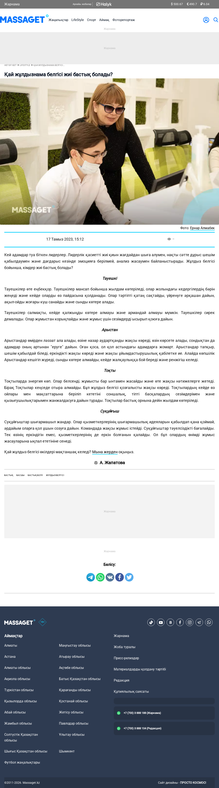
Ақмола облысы (17, 679)
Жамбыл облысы (18, 723)
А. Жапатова (109, 462)
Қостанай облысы (73, 701)
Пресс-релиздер (126, 658)
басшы (20, 475)
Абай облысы (15, 712)
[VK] (170, 622)
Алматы (10, 645)
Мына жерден (105, 452)
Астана (10, 657)
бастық (8, 475)
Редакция (121, 680)
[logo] (24, 20)
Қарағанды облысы (75, 690)
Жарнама (12, 4)
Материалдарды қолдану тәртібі (140, 669)
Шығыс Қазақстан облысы (25, 751)
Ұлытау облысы (71, 735)
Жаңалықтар (58, 20)
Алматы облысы (17, 668)
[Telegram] (199, 622)
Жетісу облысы (71, 712)
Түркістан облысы (19, 690)
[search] (215, 19)
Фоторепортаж (123, 20)
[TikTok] (151, 622)
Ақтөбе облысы (71, 668)
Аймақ (104, 20)
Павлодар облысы (73, 723)
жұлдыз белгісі (55, 475)
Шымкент (67, 751)
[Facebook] (180, 622)
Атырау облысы (71, 657)
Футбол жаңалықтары (22, 762)
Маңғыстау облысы (75, 645)
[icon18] (42, 622)
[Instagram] (190, 622)
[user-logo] (206, 19)
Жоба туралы (124, 647)
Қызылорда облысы (20, 701)
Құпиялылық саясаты (131, 691)
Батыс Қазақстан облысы (80, 679)
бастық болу (35, 475)
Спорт (91, 20)
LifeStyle (77, 20)
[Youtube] (161, 622)
